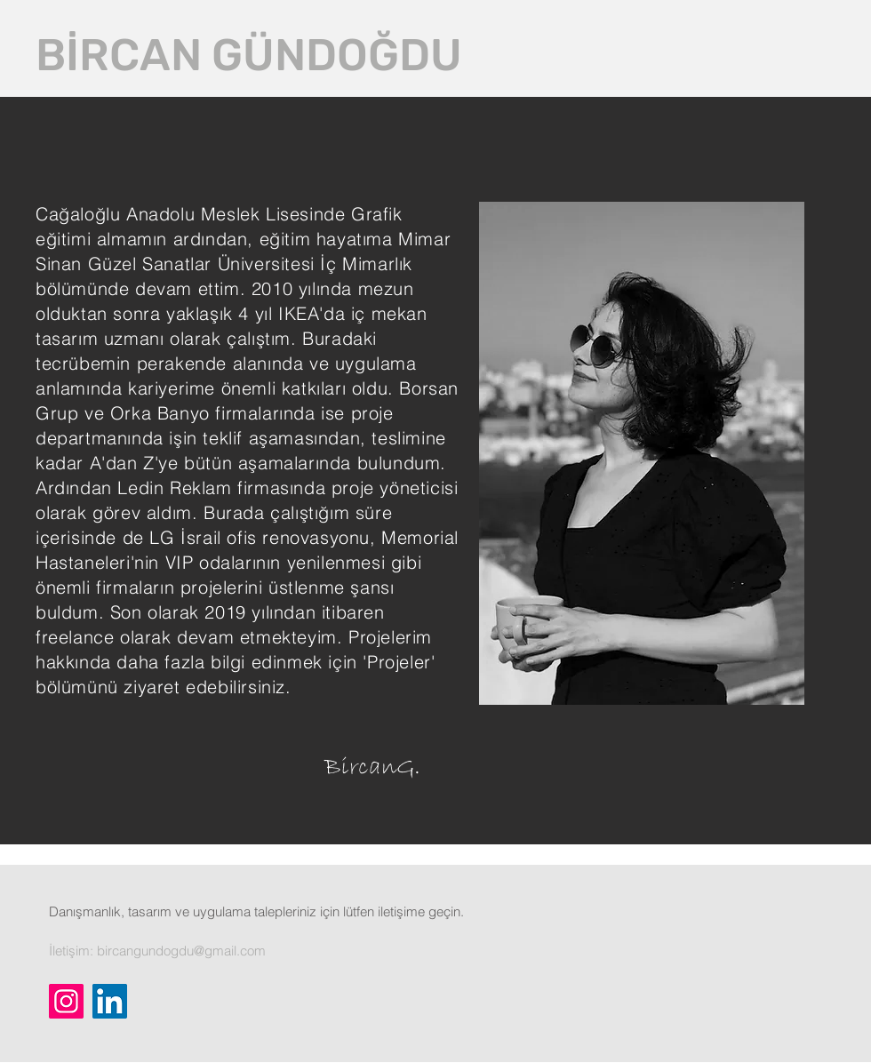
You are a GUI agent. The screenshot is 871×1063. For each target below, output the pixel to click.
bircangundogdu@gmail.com (181, 950)
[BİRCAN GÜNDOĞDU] (249, 55)
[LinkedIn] (109, 1001)
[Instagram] (66, 1001)
